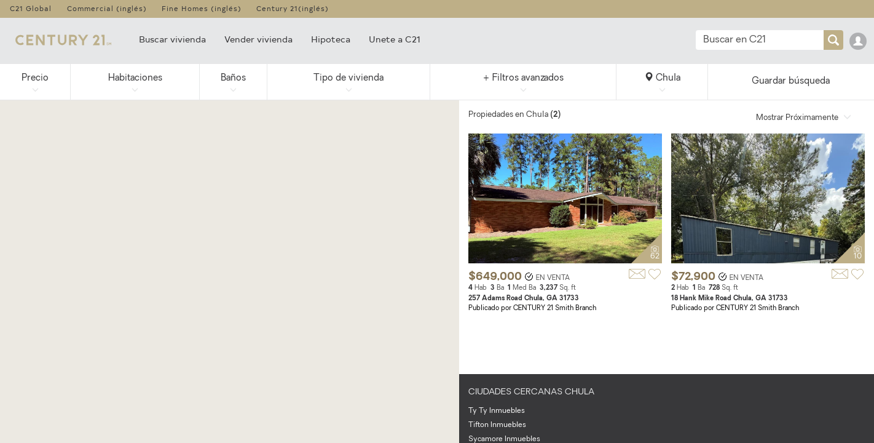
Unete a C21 (394, 39)
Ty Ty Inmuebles (496, 411)
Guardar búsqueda (791, 81)
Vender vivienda (258, 39)
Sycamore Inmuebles (504, 439)
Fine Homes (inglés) (202, 8)
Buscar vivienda (172, 39)
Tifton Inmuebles (497, 425)
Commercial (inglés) (107, 8)
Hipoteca (330, 39)
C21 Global (31, 8)
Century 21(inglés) (292, 8)
